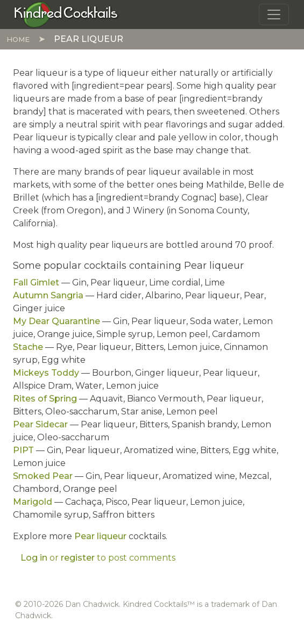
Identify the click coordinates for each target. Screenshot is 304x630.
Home (18, 39)
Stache (28, 347)
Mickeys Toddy (46, 373)
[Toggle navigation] (274, 14)
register (78, 558)
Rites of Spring (45, 398)
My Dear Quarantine (56, 321)
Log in (33, 558)
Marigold (32, 502)
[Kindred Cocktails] (65, 14)
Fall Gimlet (36, 282)
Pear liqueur (100, 536)
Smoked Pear (43, 476)
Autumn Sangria (48, 295)
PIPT (23, 450)
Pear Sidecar (40, 424)
